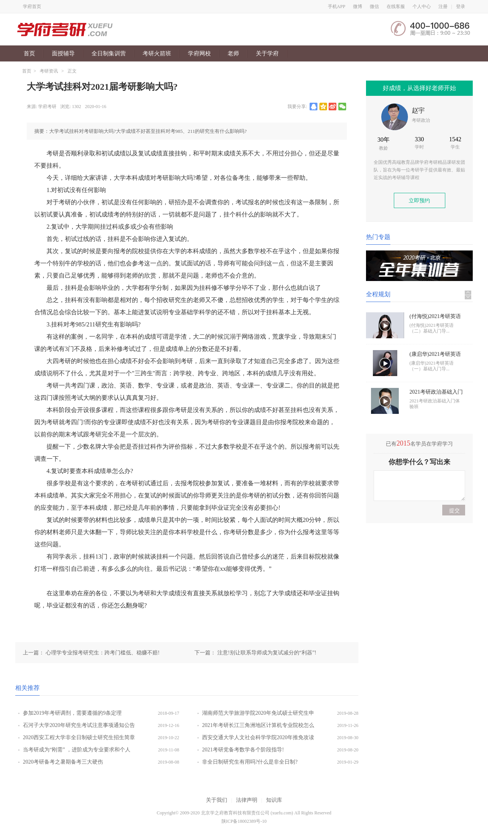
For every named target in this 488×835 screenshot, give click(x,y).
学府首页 (32, 6)
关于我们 (216, 800)
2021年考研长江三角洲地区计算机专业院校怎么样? (258, 727)
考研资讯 (49, 71)
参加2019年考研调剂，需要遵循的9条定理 (72, 713)
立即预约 (419, 201)
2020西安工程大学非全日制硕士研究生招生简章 (79, 737)
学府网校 (199, 53)
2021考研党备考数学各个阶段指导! (243, 750)
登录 (460, 6)
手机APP (336, 6)
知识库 (274, 800)
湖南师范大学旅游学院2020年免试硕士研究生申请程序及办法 (258, 714)
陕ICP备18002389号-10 (244, 821)
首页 (29, 53)
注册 (443, 6)
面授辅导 (63, 53)
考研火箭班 (157, 53)
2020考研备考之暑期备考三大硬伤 (63, 762)
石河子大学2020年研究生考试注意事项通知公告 (79, 725)
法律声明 (246, 800)
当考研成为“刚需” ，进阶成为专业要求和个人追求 (76, 751)
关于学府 (267, 53)
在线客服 (396, 6)
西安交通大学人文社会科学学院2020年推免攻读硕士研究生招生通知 (258, 739)
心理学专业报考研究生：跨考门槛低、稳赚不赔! (103, 653)
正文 (72, 71)
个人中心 (422, 6)
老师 (233, 53)
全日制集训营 (109, 53)
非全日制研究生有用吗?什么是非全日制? (249, 762)
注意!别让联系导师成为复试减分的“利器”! (266, 653)
